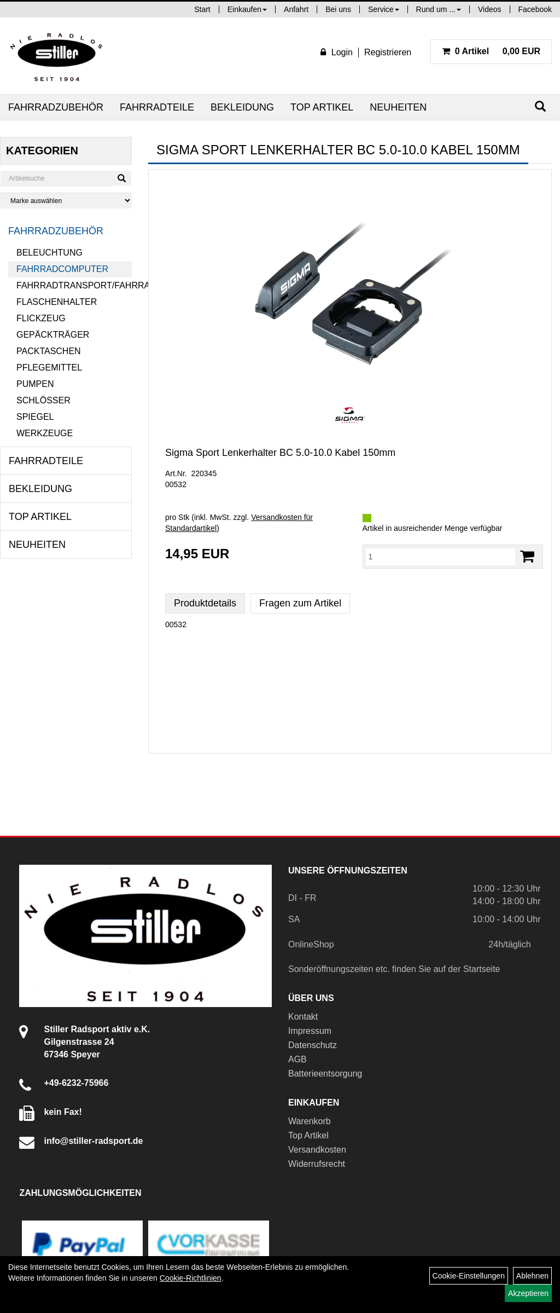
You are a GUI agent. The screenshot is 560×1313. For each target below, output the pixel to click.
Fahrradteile (157, 107)
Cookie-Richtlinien (190, 1278)
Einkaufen (247, 9)
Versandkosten (317, 1149)
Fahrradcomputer (62, 269)
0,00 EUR (491, 51)
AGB (297, 1059)
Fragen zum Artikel (300, 603)
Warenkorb (309, 1121)
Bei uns (338, 9)
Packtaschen (48, 351)
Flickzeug (41, 318)
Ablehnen (532, 1275)
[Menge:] (441, 556)
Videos (489, 9)
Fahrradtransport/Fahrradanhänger (74, 285)
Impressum (309, 1031)
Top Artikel (321, 107)
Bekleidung (242, 107)
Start (202, 9)
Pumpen (35, 384)
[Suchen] (540, 106)
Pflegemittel (49, 367)
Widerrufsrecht (316, 1164)
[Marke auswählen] (66, 201)
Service (383, 9)
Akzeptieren (528, 1293)
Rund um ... (438, 9)
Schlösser (43, 400)
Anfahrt (296, 9)
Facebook (535, 9)
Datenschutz (312, 1045)
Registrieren (387, 52)
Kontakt (303, 1016)
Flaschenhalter (56, 301)
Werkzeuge (44, 433)
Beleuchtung (49, 252)
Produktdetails (205, 603)
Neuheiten (398, 107)
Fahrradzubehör (55, 107)
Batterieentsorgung (325, 1073)
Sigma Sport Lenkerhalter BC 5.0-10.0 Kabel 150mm (280, 452)
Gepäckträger (52, 334)
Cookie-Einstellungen (469, 1275)
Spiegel (35, 416)
